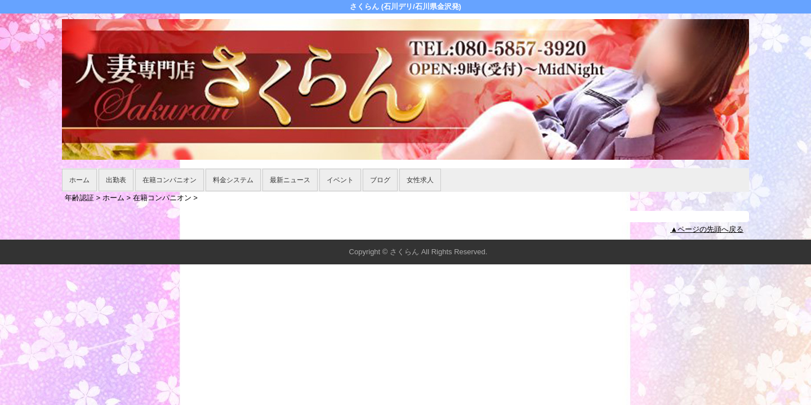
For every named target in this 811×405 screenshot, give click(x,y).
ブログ (380, 180)
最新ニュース (290, 180)
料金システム (233, 180)
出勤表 (116, 180)
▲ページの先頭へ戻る (706, 229)
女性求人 (420, 180)
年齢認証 (79, 198)
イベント (340, 180)
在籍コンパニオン (169, 180)
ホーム (79, 180)
